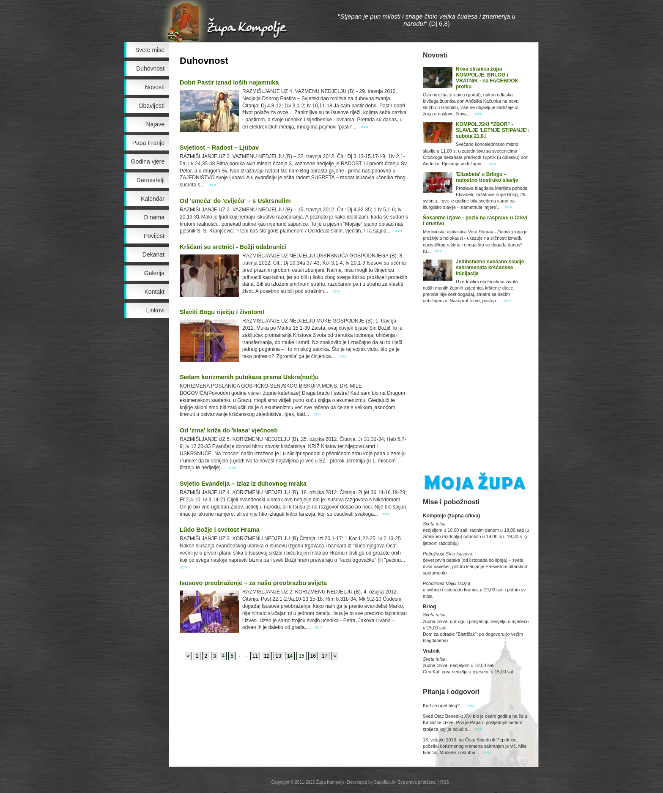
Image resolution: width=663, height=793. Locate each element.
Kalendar (152, 198)
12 (266, 656)
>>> (364, 127)
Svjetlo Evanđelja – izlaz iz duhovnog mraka (243, 483)
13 (278, 656)
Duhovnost (150, 68)
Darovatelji (150, 180)
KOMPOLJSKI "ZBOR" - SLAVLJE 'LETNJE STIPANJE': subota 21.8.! (492, 130)
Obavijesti (151, 105)
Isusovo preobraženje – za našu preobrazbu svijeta (253, 583)
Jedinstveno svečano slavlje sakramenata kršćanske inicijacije (490, 267)
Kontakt (154, 291)
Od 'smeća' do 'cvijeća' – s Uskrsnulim (235, 200)
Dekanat (153, 254)
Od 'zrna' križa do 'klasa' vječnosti (229, 430)
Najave (155, 124)
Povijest (154, 235)
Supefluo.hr (384, 782)
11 (255, 656)
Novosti (154, 87)
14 (290, 656)
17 (324, 656)
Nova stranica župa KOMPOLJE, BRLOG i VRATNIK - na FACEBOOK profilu (487, 78)
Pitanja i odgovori (451, 691)
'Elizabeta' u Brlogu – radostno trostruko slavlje (487, 177)
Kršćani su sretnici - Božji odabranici (233, 246)
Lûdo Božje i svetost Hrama (220, 529)
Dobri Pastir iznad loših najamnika (229, 82)
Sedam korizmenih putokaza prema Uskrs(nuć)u (249, 377)
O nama (153, 217)
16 (313, 656)
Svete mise (149, 49)
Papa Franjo (148, 142)
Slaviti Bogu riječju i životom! (222, 312)
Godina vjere (147, 161)
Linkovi (155, 310)
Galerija (154, 273)
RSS (444, 782)
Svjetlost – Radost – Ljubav (219, 147)
